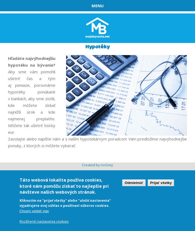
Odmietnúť (134, 183)
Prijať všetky (161, 183)
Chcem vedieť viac (34, 211)
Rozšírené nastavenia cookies (44, 221)
